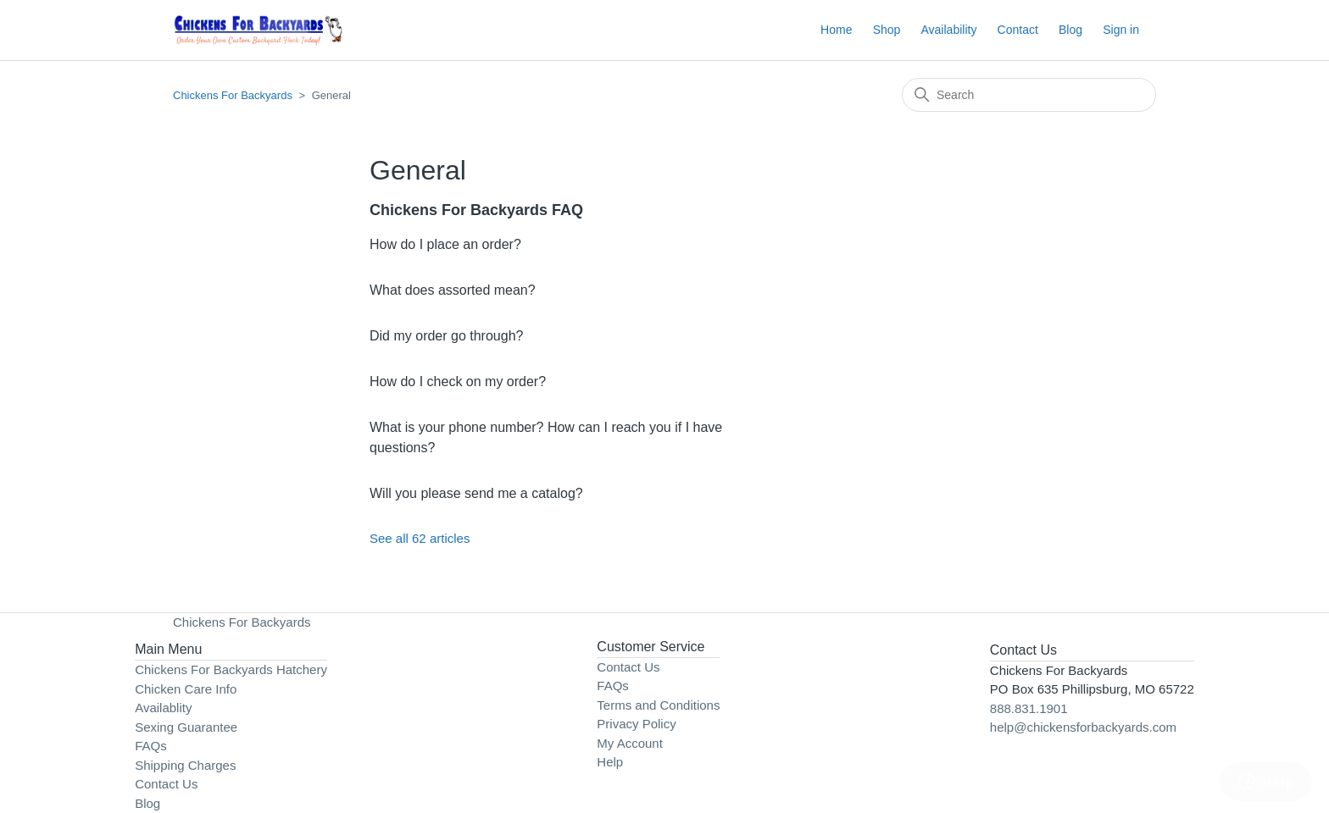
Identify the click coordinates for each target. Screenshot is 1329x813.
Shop (887, 29)
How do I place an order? (445, 244)
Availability (949, 29)
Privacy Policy (636, 723)
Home (836, 29)
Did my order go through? (446, 336)
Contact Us (166, 784)
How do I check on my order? (458, 381)
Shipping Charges (185, 765)
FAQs (151, 745)
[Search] (1029, 95)
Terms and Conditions (658, 705)
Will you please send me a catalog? (476, 493)
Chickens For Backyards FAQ (476, 210)
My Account (630, 743)
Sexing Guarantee (186, 727)
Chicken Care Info (185, 689)
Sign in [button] (1121, 29)
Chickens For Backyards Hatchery (231, 669)
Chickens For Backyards (232, 95)
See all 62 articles (420, 538)
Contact (1018, 29)
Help (610, 762)
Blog (1070, 29)
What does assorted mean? (453, 290)
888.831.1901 (1029, 708)
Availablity (163, 707)
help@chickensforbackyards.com (1083, 727)
